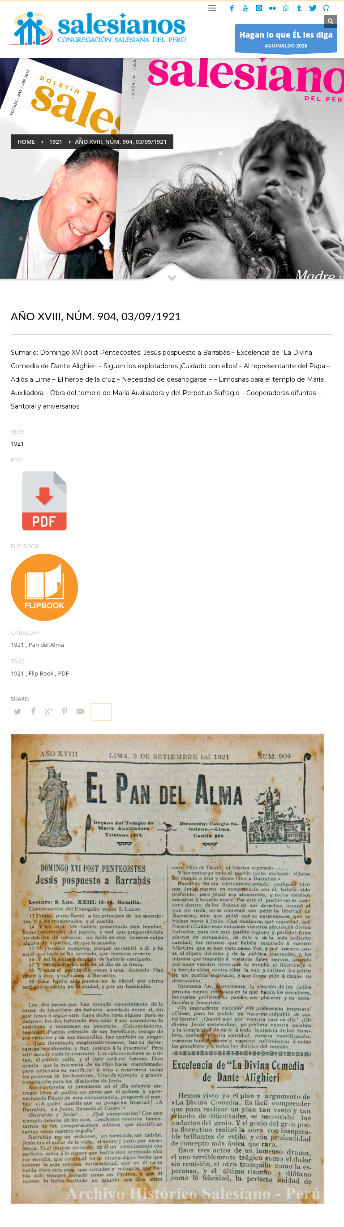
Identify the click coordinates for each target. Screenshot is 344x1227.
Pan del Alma (46, 645)
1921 (17, 645)
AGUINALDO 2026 (286, 40)
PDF (63, 673)
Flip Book (41, 673)
